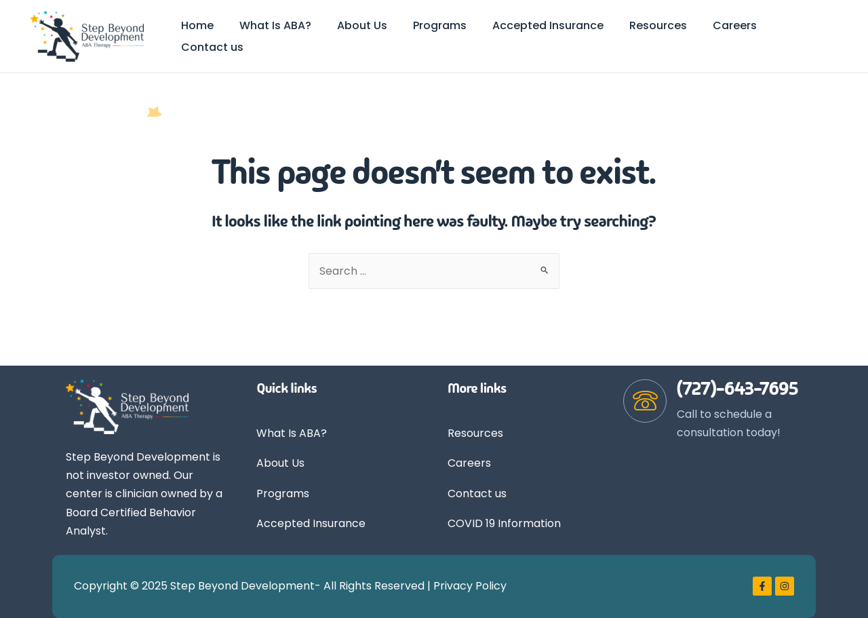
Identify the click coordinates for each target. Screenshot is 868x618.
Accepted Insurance (311, 524)
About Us (280, 463)
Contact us (477, 493)
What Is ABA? (291, 433)
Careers (469, 463)
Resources (475, 433)
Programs (282, 493)
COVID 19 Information (504, 524)
